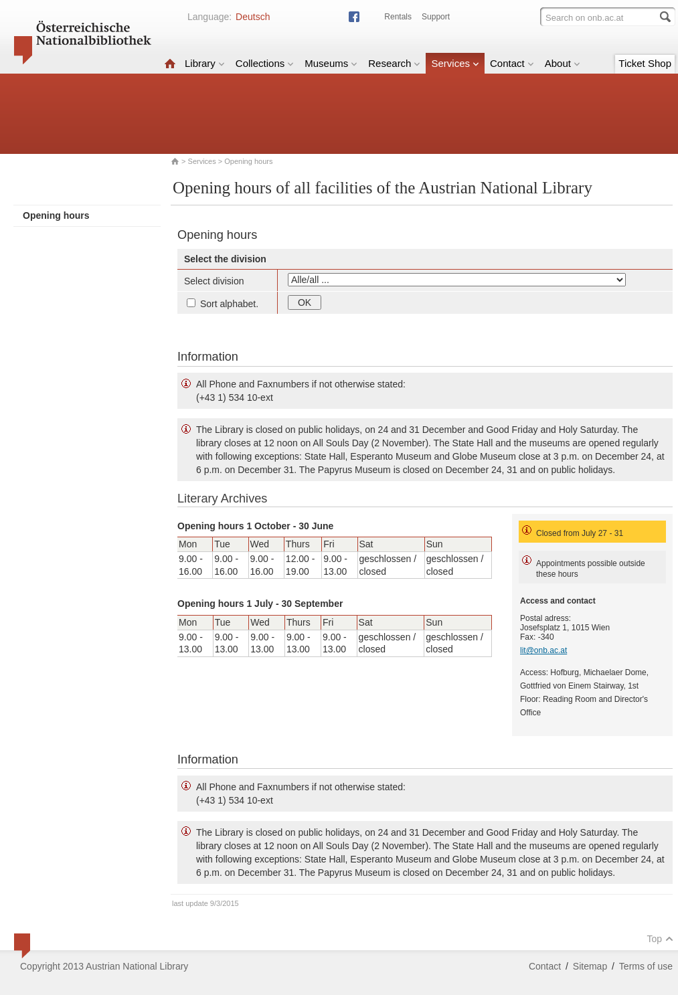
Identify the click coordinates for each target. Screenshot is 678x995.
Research (394, 63)
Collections (265, 63)
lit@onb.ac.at (543, 650)
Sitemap (590, 966)
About (562, 63)
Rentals (398, 16)
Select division (214, 281)
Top (660, 938)
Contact (512, 63)
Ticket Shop (644, 63)
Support (436, 16)
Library (205, 63)
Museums (331, 63)
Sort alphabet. (222, 303)
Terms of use (646, 966)
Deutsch (253, 16)
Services (455, 63)
